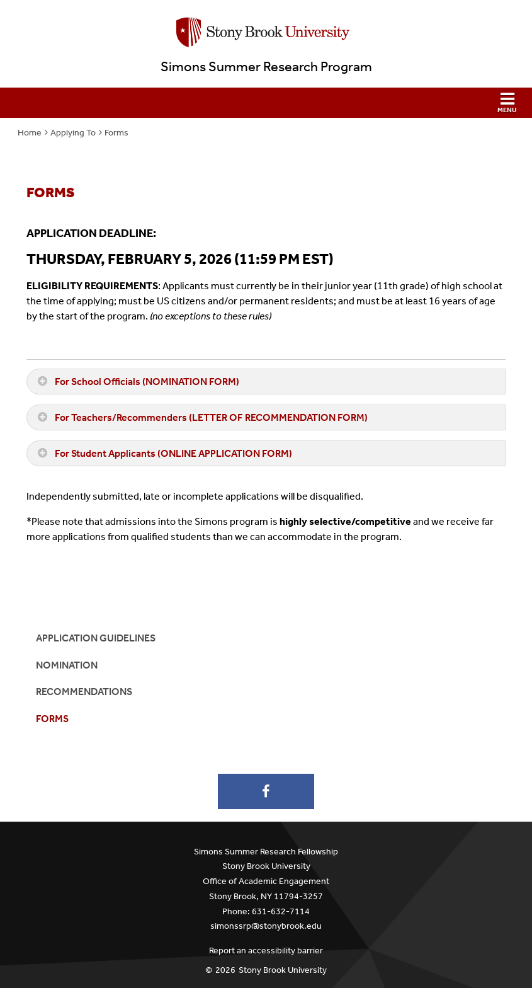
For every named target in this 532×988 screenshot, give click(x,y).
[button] (266, 103)
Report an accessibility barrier (266, 950)
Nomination (67, 665)
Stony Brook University (283, 970)
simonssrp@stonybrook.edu (266, 926)
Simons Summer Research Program (266, 67)
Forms (116, 132)
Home (30, 132)
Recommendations (84, 692)
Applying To (73, 132)
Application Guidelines (96, 638)
